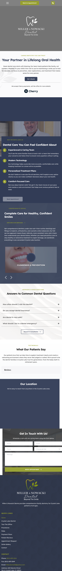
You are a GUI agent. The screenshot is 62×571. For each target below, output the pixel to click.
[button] (7, 3)
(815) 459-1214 (11, 549)
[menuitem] (31, 508)
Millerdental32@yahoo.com (15, 555)
